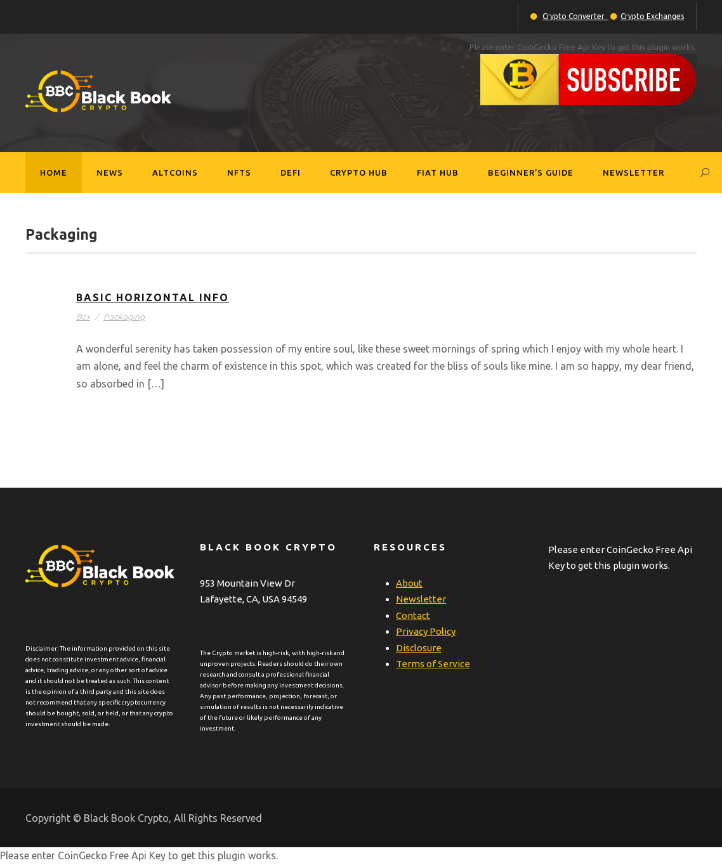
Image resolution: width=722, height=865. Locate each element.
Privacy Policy (426, 631)
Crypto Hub (359, 172)
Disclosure (419, 647)
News (109, 172)
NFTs (239, 172)
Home (53, 172)
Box (83, 316)
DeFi (290, 172)
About (409, 583)
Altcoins (175, 172)
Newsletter (633, 172)
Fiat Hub (438, 172)
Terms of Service (433, 663)
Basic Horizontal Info (152, 297)
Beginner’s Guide (531, 172)
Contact (413, 615)
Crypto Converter (575, 16)
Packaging (124, 316)
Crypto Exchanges (652, 16)
